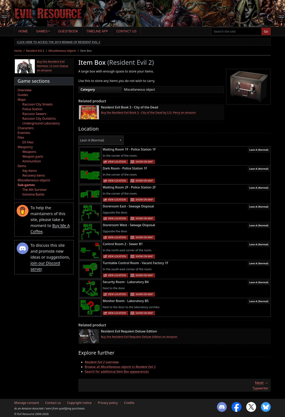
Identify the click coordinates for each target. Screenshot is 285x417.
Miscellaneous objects (62, 51)
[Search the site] (236, 31)
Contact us (126, 31)
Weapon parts (32, 156)
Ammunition (31, 161)
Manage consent (26, 403)
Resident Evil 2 (35, 51)
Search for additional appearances (117, 371)
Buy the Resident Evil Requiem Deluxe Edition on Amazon (139, 337)
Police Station (32, 109)
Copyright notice (79, 403)
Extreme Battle (33, 194)
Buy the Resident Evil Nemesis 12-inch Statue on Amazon (52, 66)
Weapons (29, 152)
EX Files (27, 142)
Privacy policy (108, 403)
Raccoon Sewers (34, 114)
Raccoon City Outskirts (39, 118)
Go (266, 31)
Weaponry (25, 147)
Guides (23, 95)
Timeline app (97, 31)
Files (21, 137)
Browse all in (120, 367)
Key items (29, 170)
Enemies (24, 133)
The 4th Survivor (34, 189)
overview (102, 362)
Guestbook (68, 31)
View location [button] (117, 161)
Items (22, 166)
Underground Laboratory (41, 123)
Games (42, 31)
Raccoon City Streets (37, 104)
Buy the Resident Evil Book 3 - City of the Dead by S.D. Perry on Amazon (148, 112)
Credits (129, 403)
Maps (22, 99)
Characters (26, 128)
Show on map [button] (144, 161)
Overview (24, 90)
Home (23, 31)
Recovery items (33, 175)
